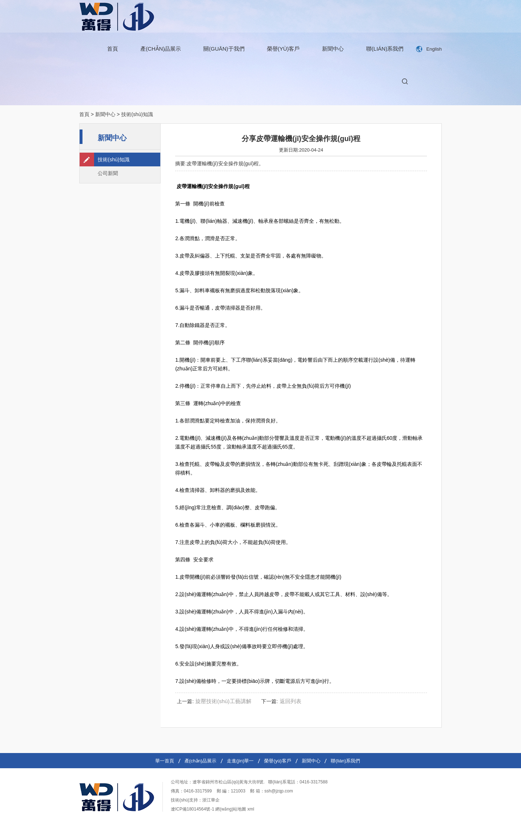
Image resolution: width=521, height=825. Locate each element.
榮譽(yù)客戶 (283, 49)
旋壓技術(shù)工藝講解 (223, 701)
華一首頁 (164, 761)
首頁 (112, 49)
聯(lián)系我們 (384, 49)
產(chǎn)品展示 (160, 49)
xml (250, 809)
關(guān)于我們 (223, 49)
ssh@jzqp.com (278, 791)
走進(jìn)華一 (240, 761)
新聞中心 (333, 49)
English (434, 49)
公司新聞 (108, 173)
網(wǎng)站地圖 (230, 809)
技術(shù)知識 (137, 114)
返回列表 (290, 701)
